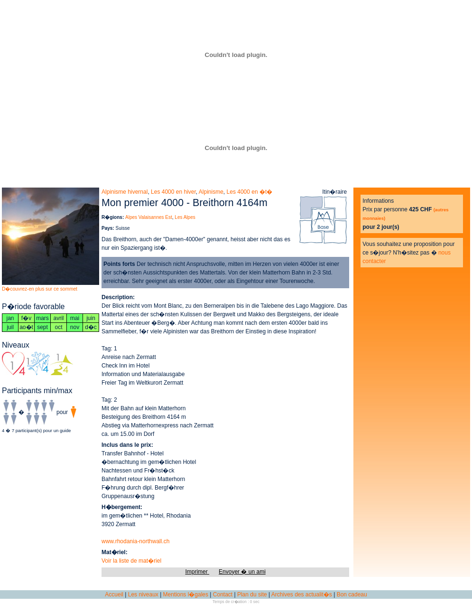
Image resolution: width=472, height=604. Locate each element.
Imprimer (197, 571)
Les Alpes (185, 217)
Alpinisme (211, 192)
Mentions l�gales (185, 594)
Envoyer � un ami (242, 571)
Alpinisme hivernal (125, 192)
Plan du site (252, 594)
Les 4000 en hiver (173, 192)
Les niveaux (143, 594)
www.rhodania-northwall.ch (135, 541)
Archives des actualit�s (301, 594)
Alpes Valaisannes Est (148, 217)
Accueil (114, 594)
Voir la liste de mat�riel (131, 560)
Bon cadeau (352, 594)
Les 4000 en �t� (250, 192)
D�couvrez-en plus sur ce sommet (39, 289)
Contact (222, 594)
